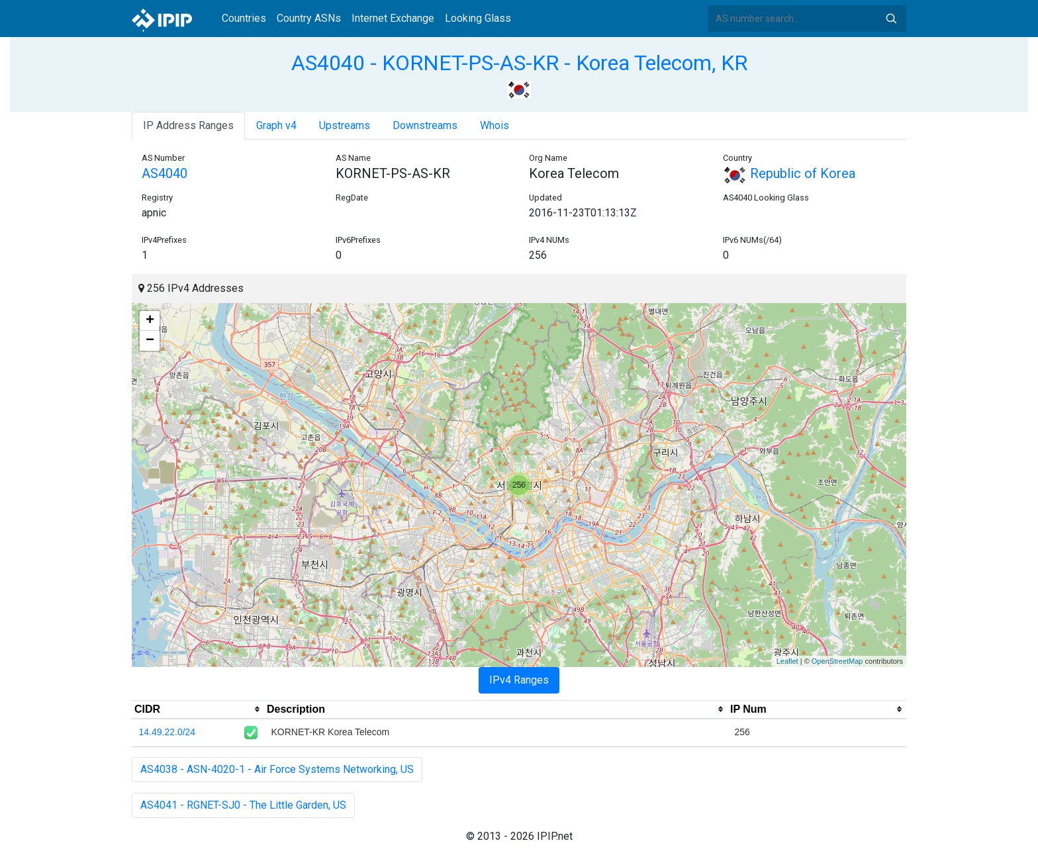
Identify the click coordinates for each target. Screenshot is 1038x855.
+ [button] (150, 321)
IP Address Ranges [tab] (188, 125)
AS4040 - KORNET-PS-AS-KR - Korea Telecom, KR (519, 62)
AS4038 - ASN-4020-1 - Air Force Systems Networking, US (277, 769)
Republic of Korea (789, 173)
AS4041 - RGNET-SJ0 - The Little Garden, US (243, 805)
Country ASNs (309, 18)
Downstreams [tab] (425, 125)
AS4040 (164, 173)
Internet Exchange (393, 18)
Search (891, 18)
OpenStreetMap (837, 661)
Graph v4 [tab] (276, 125)
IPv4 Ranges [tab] (519, 680)
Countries (244, 18)
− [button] (150, 341)
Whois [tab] (494, 125)
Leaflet (787, 661)
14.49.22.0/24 (167, 732)
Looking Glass (478, 18)
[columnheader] (198, 709)
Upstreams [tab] (344, 125)
